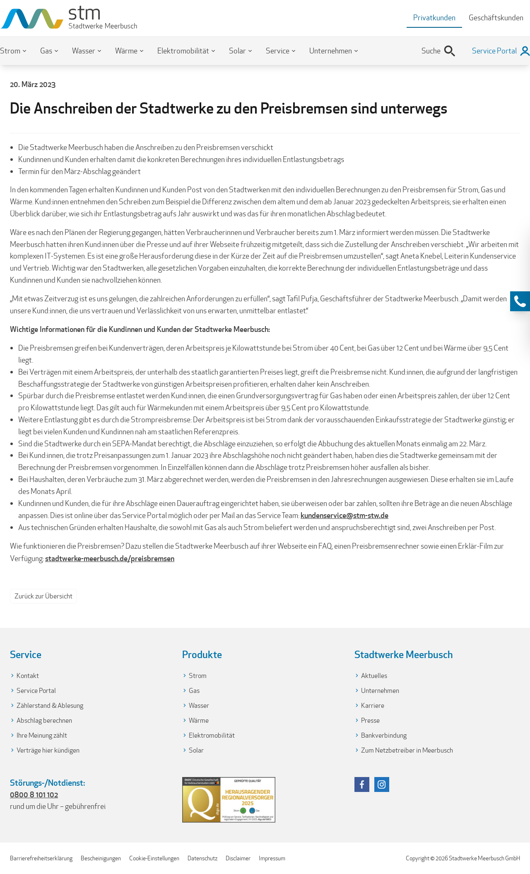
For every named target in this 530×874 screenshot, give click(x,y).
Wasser (83, 51)
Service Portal (36, 690)
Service (277, 51)
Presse (370, 720)
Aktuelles (374, 675)
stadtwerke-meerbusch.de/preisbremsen (109, 558)
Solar (237, 51)
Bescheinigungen (101, 858)
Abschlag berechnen (44, 720)
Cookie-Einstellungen (154, 858)
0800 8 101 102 (34, 794)
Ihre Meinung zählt (42, 735)
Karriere (372, 705)
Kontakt (28, 675)
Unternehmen (330, 51)
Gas (46, 51)
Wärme (126, 51)
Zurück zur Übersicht (43, 596)
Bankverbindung (384, 735)
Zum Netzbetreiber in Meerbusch (407, 750)
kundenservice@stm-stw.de (344, 515)
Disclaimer (238, 858)
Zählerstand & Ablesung (50, 705)
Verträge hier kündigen (48, 750)
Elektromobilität (183, 51)
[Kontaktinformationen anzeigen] (520, 301)
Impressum (272, 858)
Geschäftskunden (496, 17)
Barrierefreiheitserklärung (41, 858)
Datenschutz (202, 858)
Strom (10, 51)
